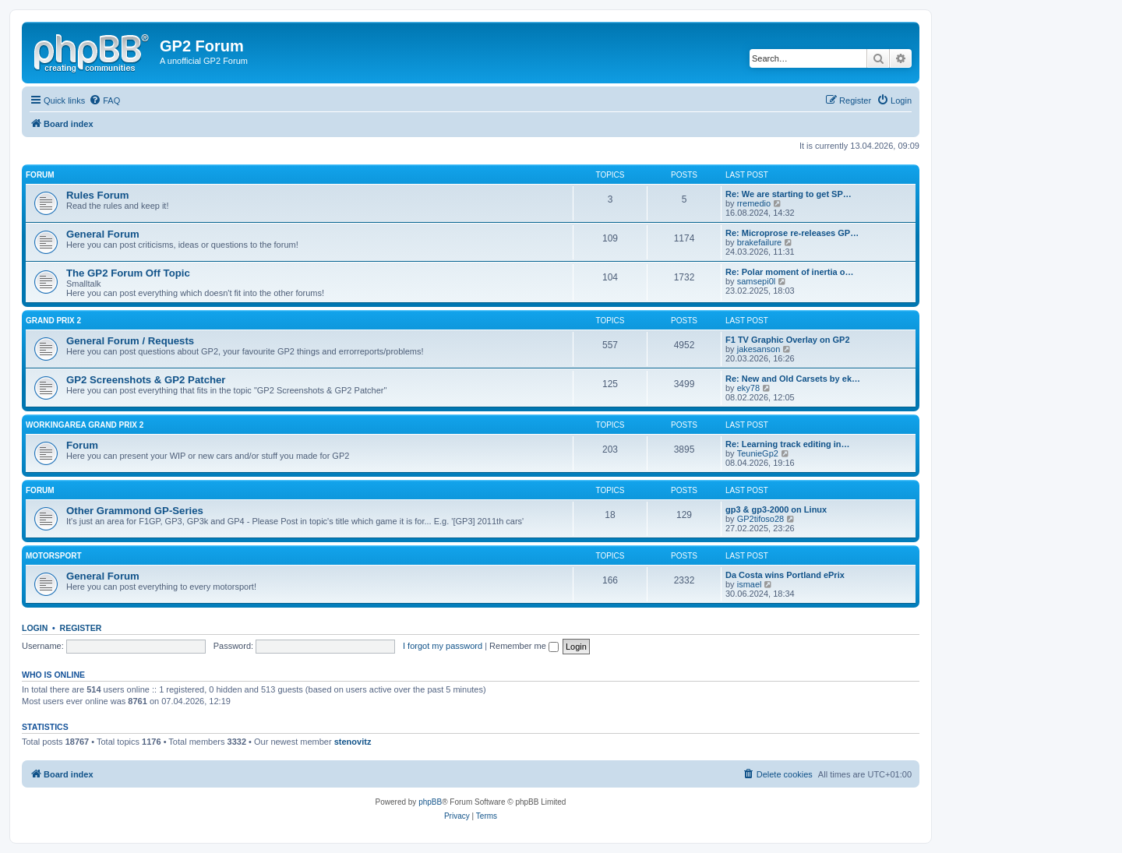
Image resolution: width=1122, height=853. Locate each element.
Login (35, 628)
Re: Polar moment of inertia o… (789, 272)
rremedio (754, 203)
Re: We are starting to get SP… (788, 194)
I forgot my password (442, 645)
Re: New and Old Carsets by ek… (792, 378)
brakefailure (759, 242)
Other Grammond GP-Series (134, 510)
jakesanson (759, 349)
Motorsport (53, 556)
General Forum (102, 234)
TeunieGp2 (757, 453)
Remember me (524, 645)
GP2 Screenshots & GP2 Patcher (146, 380)
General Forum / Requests (130, 341)
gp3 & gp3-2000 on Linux (776, 509)
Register (81, 628)
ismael (749, 584)
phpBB (430, 802)
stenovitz (353, 741)
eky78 (748, 388)
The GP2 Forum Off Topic (128, 273)
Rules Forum (97, 195)
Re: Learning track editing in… (787, 444)
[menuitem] (104, 100)
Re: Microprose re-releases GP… (792, 233)
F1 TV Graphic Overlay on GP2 (787, 339)
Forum (40, 175)
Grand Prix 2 (53, 320)
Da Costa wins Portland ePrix (785, 575)
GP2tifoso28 (761, 518)
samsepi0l (756, 281)
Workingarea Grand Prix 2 (84, 425)
